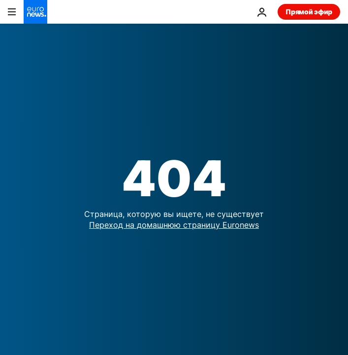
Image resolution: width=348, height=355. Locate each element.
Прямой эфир (308, 11)
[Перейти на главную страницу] (35, 12)
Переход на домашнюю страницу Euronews (174, 225)
